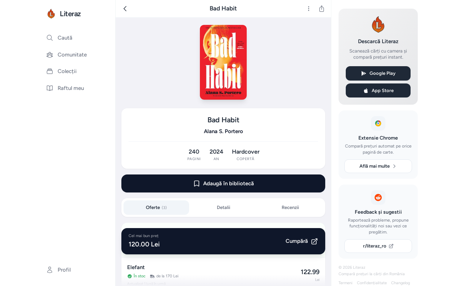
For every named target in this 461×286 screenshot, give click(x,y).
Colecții (61, 71)
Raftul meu (65, 88)
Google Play (378, 73)
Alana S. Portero (223, 131)
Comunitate (66, 54)
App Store (378, 91)
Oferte (156, 207)
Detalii (223, 207)
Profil (58, 269)
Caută (59, 37)
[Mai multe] (308, 8)
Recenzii (290, 207)
